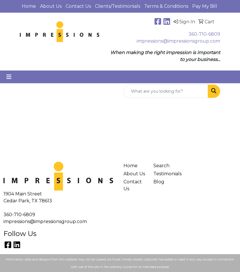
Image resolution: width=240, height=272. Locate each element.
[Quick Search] (165, 91)
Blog (158, 181)
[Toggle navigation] (9, 77)
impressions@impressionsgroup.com (178, 41)
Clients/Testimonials (117, 6)
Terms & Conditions (166, 6)
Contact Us (78, 6)
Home (29, 6)
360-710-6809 (204, 34)
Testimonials (164, 173)
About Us (51, 6)
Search (161, 165)
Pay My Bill (204, 6)
